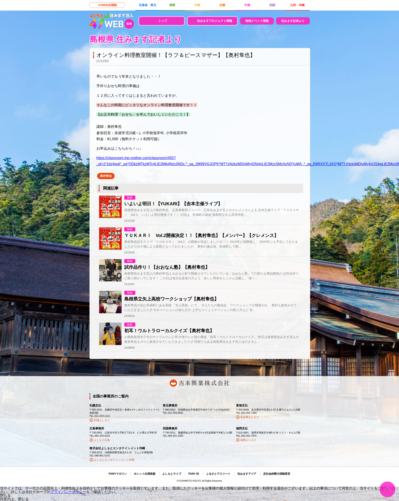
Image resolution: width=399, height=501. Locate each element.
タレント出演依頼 (144, 473)
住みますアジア (246, 473)
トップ (162, 21)
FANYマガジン (118, 473)
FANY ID (193, 473)
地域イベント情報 (257, 21)
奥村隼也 (106, 176)
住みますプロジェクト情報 (214, 21)
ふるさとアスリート (218, 473)
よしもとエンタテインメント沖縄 (114, 459)
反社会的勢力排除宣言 (276, 473)
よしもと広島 (102, 440)
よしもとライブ (171, 473)
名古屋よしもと (249, 417)
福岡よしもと (248, 440)
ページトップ (387, 489)
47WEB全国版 (107, 5)
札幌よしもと (102, 420)
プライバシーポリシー (68, 492)
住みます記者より (293, 21)
